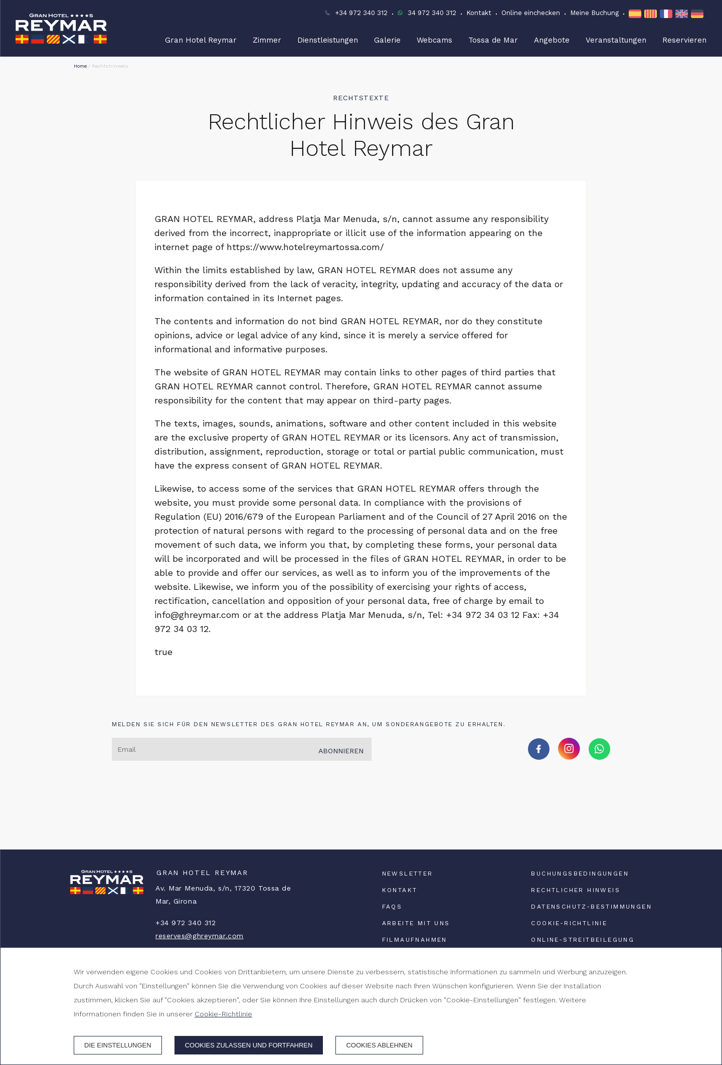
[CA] (652, 14)
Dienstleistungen (327, 40)
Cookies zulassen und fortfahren (249, 1045)
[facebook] (539, 756)
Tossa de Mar (493, 40)
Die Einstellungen (117, 1045)
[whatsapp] (599, 756)
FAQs (392, 906)
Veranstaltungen (616, 40)
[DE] (698, 14)
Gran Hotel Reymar (201, 40)
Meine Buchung (594, 13)
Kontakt (478, 13)
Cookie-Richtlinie (569, 923)
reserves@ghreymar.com (199, 936)
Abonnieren (341, 751)
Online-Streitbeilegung (582, 939)
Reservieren (684, 40)
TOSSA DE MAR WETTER (361, 811)
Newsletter (407, 873)
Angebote (552, 40)
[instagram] (569, 756)
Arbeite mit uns (416, 923)
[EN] (683, 14)
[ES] (636, 14)
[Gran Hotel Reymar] (61, 28)
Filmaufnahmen (414, 939)
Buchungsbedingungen (580, 873)
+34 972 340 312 (361, 13)
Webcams (434, 40)
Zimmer (267, 40)
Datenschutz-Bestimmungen (591, 906)
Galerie (387, 40)
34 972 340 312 (432, 13)
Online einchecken (530, 13)
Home (80, 66)
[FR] (667, 14)
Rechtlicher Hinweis (575, 890)
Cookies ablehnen (379, 1045)
